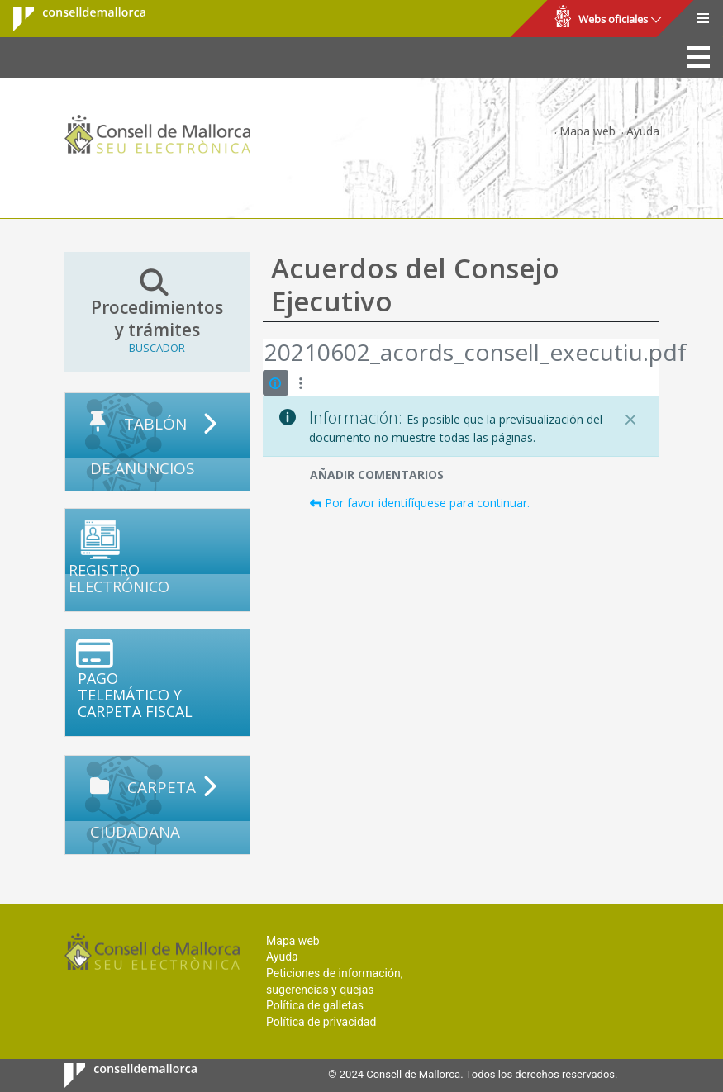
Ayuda (642, 131)
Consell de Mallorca (69, 19)
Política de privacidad (321, 1021)
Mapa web (587, 131)
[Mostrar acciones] (301, 383)
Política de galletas (315, 1005)
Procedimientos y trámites (157, 311)
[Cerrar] (630, 419)
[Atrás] (263, 354)
